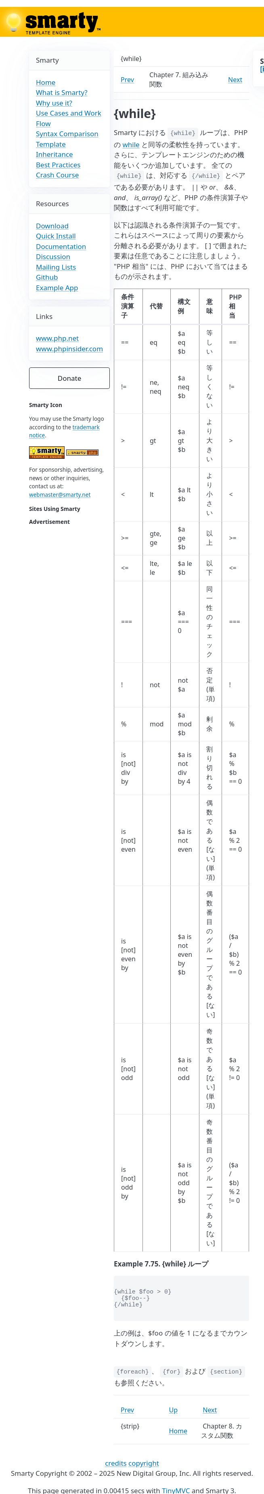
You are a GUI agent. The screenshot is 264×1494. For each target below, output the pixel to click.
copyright (143, 1463)
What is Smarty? (62, 92)
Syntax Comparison (67, 133)
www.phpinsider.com (69, 348)
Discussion (53, 256)
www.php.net (57, 338)
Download (52, 225)
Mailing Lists (56, 267)
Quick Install (56, 236)
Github (47, 277)
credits (116, 1463)
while (130, 144)
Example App (57, 287)
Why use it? (54, 103)
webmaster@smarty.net (59, 494)
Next (235, 79)
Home (45, 82)
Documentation (61, 246)
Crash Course (57, 174)
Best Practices (58, 164)
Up (173, 1409)
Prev (127, 79)
